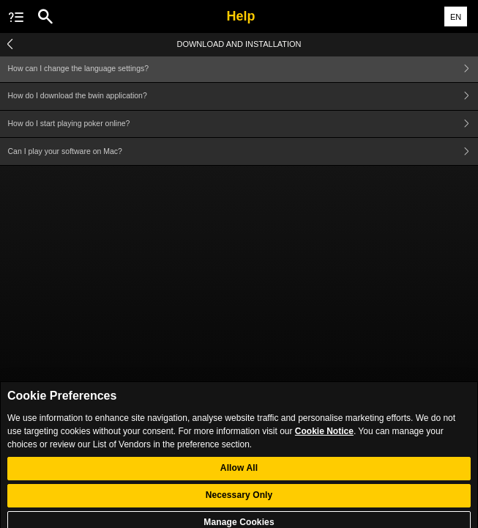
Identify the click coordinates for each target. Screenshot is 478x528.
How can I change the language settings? (243, 68)
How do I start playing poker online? (243, 124)
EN (455, 16)
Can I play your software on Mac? (243, 151)
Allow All (239, 476)
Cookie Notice (324, 438)
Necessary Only (239, 503)
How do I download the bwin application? (243, 96)
